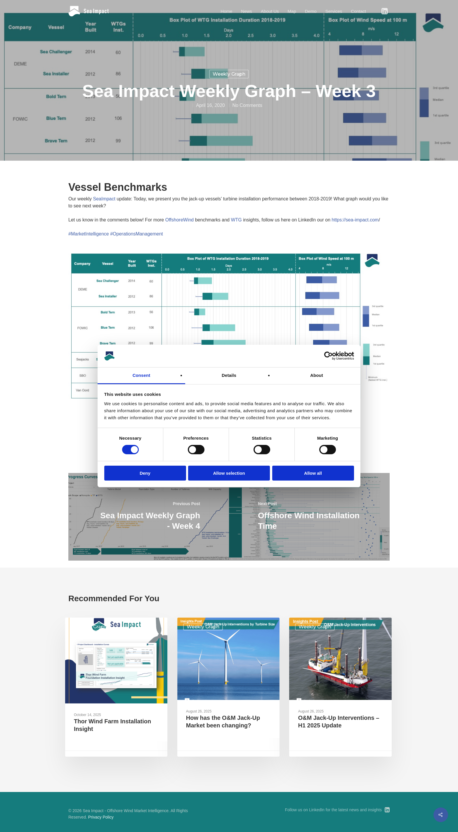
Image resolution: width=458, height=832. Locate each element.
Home (226, 11)
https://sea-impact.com (355, 219)
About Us (270, 11)
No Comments (247, 105)
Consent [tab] (141, 375)
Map (292, 11)
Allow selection (229, 473)
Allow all (313, 473)
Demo (311, 11)
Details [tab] (229, 375)
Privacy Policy (101, 817)
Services (333, 11)
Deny (145, 473)
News (246, 11)
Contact (358, 11)
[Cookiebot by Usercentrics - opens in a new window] (328, 355)
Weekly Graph (229, 74)
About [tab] (316, 375)
